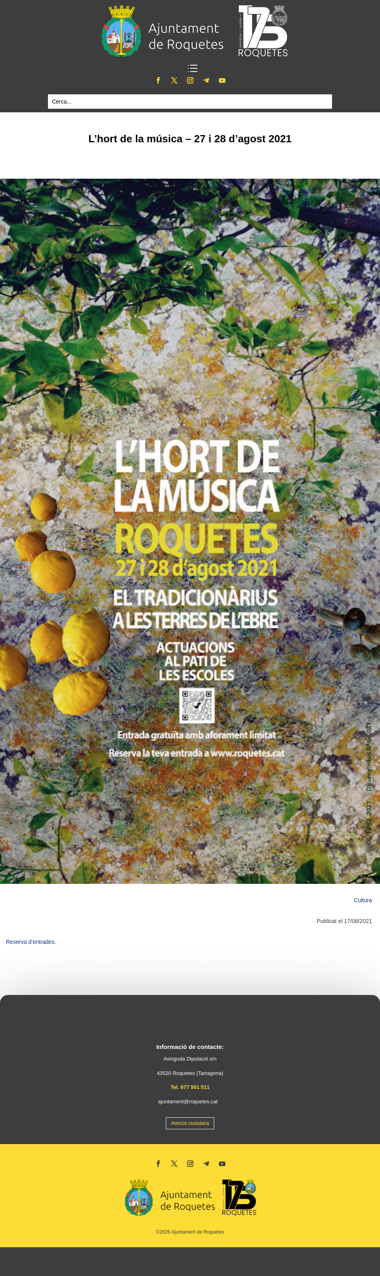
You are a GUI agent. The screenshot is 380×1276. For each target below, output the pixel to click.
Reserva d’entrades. (31, 942)
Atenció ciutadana (190, 1123)
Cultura (363, 900)
